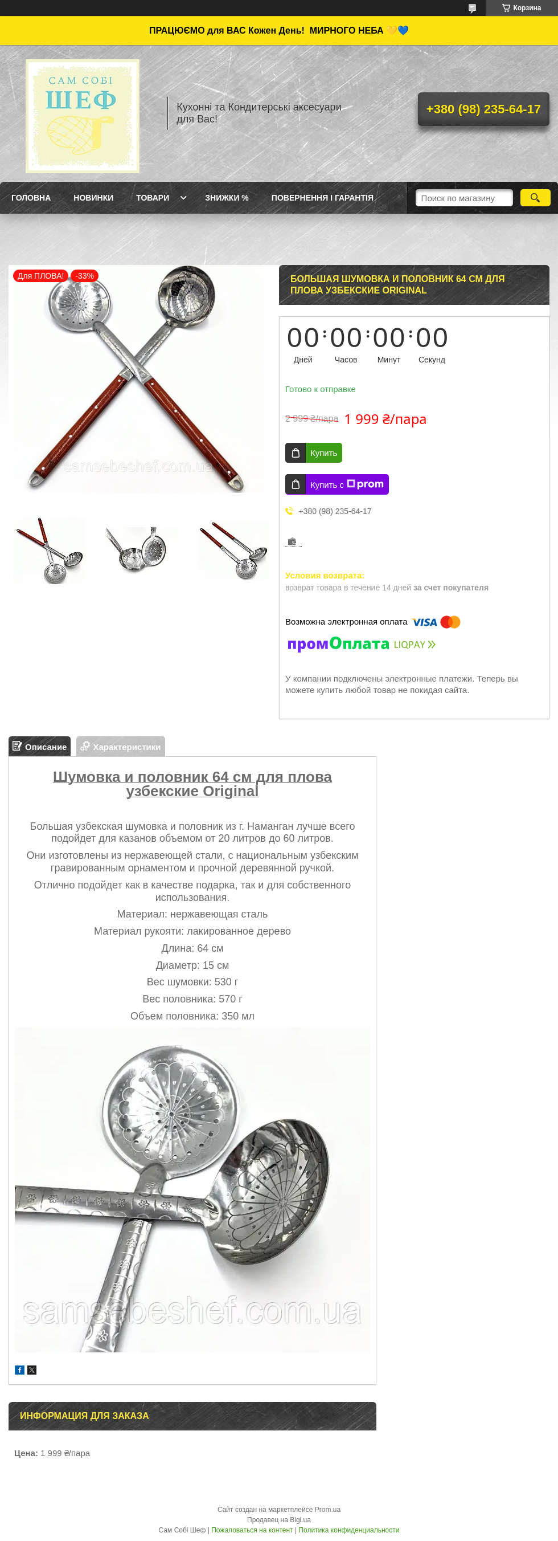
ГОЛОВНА (31, 197)
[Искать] (535, 197)
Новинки (93, 197)
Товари (152, 197)
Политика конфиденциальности (348, 1530)
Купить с (347, 484)
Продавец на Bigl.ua (279, 1520)
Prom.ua (327, 1510)
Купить (323, 453)
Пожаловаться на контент (252, 1530)
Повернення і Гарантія (323, 197)
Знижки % (227, 197)
